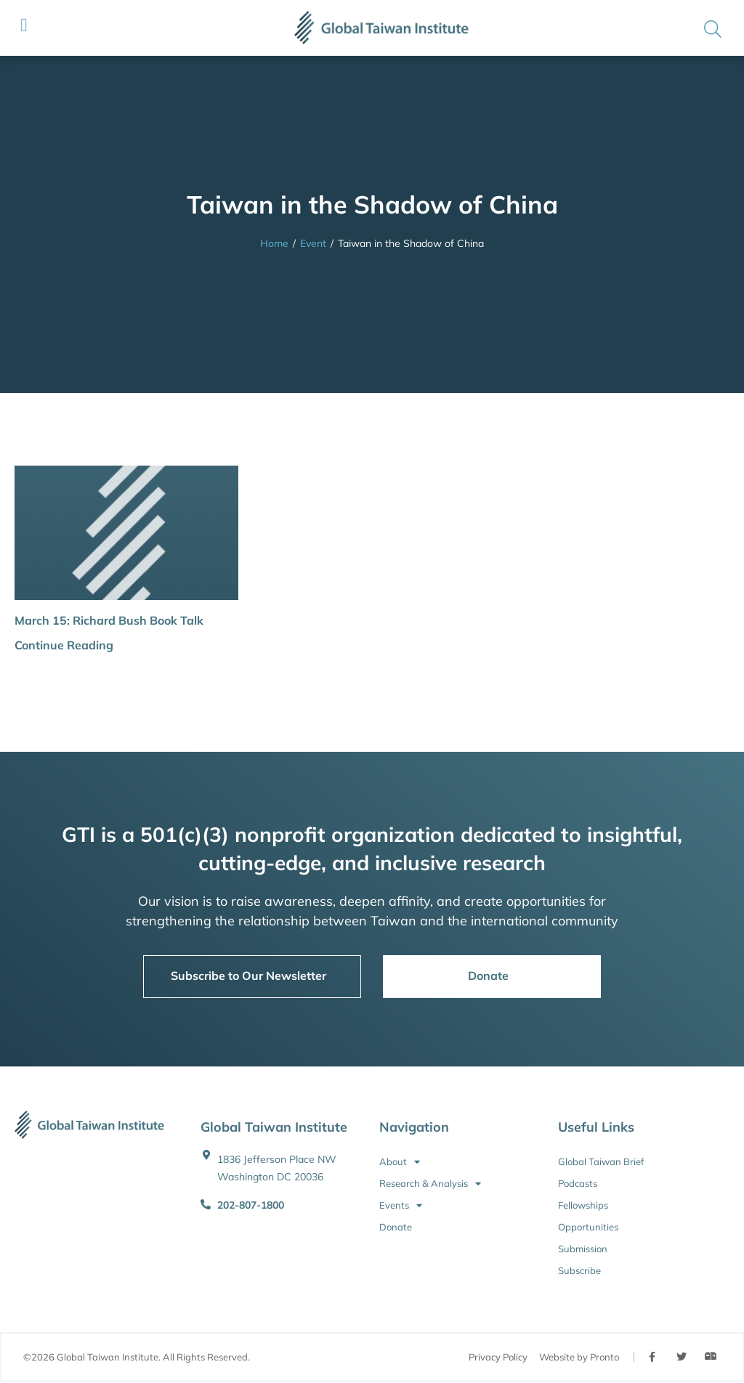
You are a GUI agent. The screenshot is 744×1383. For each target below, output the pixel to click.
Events (400, 1205)
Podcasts (577, 1183)
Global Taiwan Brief (601, 1161)
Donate (395, 1227)
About (399, 1161)
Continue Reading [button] (64, 645)
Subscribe (579, 1270)
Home (274, 243)
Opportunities (588, 1227)
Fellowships (583, 1205)
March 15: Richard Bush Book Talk (109, 620)
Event (313, 243)
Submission (582, 1248)
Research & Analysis (430, 1183)
